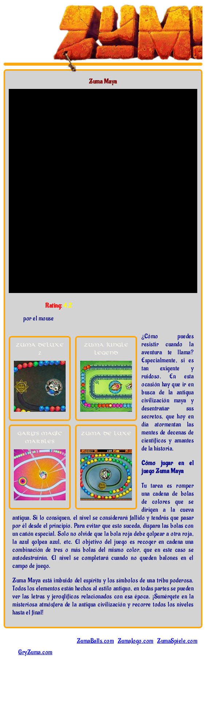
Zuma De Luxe (106, 433)
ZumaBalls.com (95, 641)
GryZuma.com (35, 652)
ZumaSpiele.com (177, 641)
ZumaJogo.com (135, 641)
